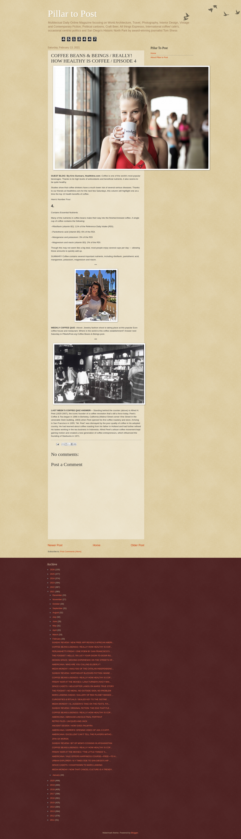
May (55, 626)
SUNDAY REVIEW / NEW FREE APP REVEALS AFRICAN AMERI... (83, 642)
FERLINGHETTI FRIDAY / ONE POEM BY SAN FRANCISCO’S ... (82, 651)
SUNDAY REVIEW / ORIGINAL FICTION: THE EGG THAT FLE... (81, 708)
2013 (52, 811)
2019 (52, 785)
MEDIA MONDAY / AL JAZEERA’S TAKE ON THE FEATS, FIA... (81, 704)
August (56, 612)
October (56, 604)
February (57, 639)
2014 (52, 807)
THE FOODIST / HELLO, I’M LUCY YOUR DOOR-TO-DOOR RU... (82, 655)
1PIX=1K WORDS (60, 739)
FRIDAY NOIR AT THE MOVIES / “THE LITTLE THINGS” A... (79, 752)
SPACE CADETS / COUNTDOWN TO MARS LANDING (77, 765)
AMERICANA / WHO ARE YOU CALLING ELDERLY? (76, 664)
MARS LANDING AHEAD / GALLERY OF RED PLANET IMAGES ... (83, 695)
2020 (52, 780)
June (55, 621)
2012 (52, 815)
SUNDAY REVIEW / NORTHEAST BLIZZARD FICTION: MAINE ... (82, 673)
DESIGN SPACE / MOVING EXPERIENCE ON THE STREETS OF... (83, 660)
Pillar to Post (72, 13)
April (55, 630)
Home (96, 545)
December (58, 595)
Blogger (134, 833)
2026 (52, 569)
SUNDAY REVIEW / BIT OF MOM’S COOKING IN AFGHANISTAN (82, 743)
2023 (52, 582)
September (58, 608)
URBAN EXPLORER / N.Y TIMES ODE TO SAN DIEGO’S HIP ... (81, 760)
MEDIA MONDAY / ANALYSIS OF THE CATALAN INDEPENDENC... (83, 669)
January (56, 775)
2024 (52, 578)
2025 (52, 574)
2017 (52, 793)
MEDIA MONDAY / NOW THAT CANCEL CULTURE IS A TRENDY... (82, 769)
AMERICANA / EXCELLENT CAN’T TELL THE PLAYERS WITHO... (82, 734)
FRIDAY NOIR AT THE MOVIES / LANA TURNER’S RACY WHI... (81, 682)
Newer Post (55, 545)
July (55, 617)
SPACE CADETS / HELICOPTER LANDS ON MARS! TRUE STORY (83, 686)
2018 (52, 789)
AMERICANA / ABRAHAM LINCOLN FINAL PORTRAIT (77, 717)
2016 (52, 798)
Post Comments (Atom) (70, 551)
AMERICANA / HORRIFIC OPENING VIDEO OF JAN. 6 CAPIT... (81, 730)
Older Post (137, 545)
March (56, 634)
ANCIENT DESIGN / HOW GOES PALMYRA (72, 725)
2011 (52, 820)
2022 (52, 587)
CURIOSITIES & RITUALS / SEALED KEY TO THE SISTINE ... (80, 699)
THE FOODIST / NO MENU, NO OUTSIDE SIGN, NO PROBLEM (81, 691)
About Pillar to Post (159, 57)
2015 (52, 802)
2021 (52, 591)
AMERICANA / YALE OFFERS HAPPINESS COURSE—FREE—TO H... (84, 756)
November (58, 599)
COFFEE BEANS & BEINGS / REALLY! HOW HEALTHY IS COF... (82, 647)
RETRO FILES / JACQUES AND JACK (69, 721)
